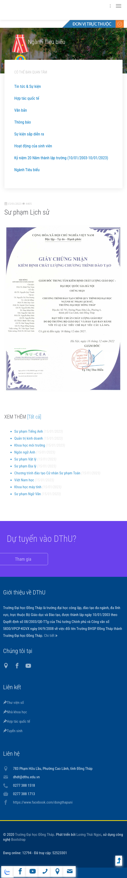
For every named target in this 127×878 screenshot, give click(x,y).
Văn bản (20, 110)
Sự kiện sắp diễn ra (29, 134)
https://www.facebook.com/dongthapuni (43, 802)
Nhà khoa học (15, 712)
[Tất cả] (34, 420)
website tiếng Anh (7, 871)
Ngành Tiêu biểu (27, 169)
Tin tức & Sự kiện (27, 86)
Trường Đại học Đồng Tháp (34, 834)
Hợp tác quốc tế (26, 98)
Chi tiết (49, 635)
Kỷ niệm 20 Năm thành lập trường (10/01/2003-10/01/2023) (61, 158)
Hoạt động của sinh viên (33, 146)
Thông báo (22, 122)
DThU (51, 10)
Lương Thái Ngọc (88, 834)
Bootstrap (18, 839)
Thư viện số (13, 702)
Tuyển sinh (13, 731)
